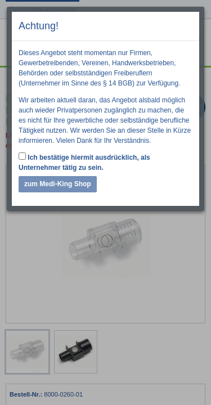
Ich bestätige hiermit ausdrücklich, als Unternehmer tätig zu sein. (84, 162)
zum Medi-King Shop (57, 184)
